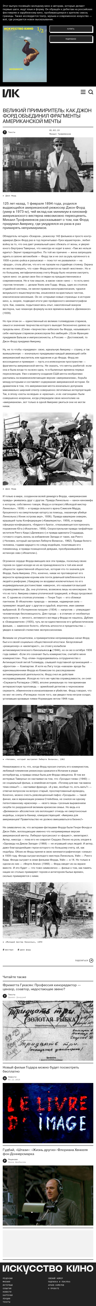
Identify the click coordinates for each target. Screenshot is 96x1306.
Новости (12, 1077)
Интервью (8, 1285)
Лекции (6, 1299)
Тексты (11, 132)
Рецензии (13, 1160)
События (7, 1288)
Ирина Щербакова (17, 1162)
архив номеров (56, 1285)
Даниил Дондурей (17, 998)
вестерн (9, 950)
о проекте (53, 1288)
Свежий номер (55, 1278)
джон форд (25, 950)
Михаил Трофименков (60, 134)
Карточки (8, 1295)
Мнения (6, 1282)
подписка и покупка (59, 1282)
